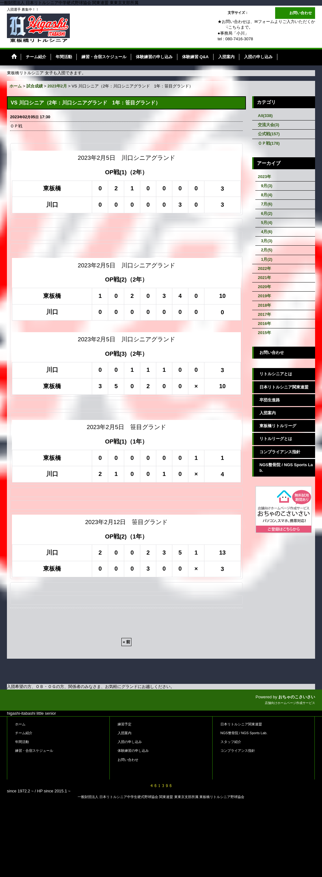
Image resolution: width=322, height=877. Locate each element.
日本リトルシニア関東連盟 (283, 387)
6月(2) (266, 213)
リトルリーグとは (275, 438)
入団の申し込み (130, 742)
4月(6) (266, 231)
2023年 (264, 176)
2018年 (264, 305)
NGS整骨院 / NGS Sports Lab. (286, 467)
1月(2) (266, 259)
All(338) (265, 115)
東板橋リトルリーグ (277, 425)
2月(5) (266, 250)
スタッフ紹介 (230, 742)
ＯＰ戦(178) (269, 143)
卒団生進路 (269, 400)
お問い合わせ (300, 13)
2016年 (264, 323)
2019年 (264, 295)
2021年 (264, 277)
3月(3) (266, 240)
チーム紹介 (23, 733)
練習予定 (124, 724)
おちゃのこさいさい (296, 697)
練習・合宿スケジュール (34, 750)
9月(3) (266, 185)
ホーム (20, 724)
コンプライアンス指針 (279, 452)
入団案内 (267, 413)
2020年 (264, 286)
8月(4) (266, 195)
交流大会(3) (268, 124)
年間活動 (22, 742)
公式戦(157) (269, 133)
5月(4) (266, 222)
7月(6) (266, 204)
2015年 (264, 332)
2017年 (264, 314)
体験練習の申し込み (133, 750)
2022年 (264, 268)
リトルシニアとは (275, 373)
